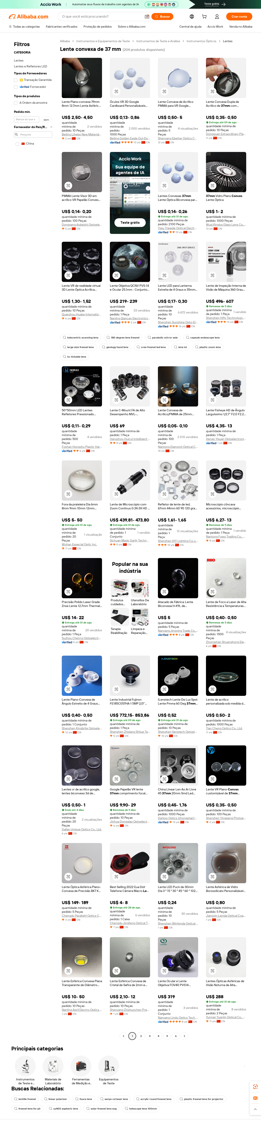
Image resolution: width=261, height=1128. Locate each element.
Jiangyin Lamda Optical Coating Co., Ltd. (226, 915)
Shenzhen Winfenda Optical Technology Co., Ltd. (178, 923)
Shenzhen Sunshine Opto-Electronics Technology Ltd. (178, 322)
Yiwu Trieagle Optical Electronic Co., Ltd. (178, 228)
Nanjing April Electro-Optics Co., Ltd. (82, 1009)
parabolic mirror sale (163, 337)
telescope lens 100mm (141, 1108)
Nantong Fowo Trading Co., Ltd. (226, 536)
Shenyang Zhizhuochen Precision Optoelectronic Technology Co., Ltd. (130, 1009)
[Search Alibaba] (101, 16)
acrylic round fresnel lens (153, 1099)
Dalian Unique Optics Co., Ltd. (82, 829)
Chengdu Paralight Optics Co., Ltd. (82, 915)
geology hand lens (115, 347)
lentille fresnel (25, 1099)
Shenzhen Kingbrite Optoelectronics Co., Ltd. (82, 728)
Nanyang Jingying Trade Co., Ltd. (178, 630)
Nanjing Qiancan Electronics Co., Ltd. (130, 318)
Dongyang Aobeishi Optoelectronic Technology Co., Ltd (82, 224)
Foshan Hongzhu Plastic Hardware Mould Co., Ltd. (82, 446)
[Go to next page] (184, 1036)
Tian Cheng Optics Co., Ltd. (224, 728)
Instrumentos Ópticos (201, 41)
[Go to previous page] (123, 1036)
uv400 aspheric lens (63, 1108)
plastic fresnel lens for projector (201, 1099)
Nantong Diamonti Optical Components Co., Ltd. (178, 446)
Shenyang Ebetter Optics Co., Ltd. (178, 138)
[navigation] (33, 539)
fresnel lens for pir (27, 1108)
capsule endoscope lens (203, 337)
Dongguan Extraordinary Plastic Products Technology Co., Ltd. (226, 134)
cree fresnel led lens (151, 347)
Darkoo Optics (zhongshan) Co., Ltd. (178, 818)
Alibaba (65, 41)
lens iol (180, 347)
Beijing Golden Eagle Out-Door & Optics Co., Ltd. (130, 138)
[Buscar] (162, 16)
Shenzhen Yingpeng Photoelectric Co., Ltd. (226, 818)
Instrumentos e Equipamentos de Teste (103, 41)
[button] (147, 16)
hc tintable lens (74, 356)
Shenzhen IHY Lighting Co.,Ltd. (178, 541)
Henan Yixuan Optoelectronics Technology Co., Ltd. (226, 439)
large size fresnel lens (78, 347)
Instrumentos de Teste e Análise (158, 41)
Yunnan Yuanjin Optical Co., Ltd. (226, 1017)
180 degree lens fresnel (123, 337)
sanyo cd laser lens (114, 1099)
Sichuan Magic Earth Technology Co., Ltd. (130, 540)
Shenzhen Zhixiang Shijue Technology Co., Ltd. (130, 731)
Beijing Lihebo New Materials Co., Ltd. (82, 134)
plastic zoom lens (208, 347)
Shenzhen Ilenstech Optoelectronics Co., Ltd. (178, 731)
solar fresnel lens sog (101, 1108)
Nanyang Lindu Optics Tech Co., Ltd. (178, 1017)
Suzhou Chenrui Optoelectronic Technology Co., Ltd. (82, 638)
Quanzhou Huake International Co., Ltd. (82, 314)
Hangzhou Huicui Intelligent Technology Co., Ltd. (130, 439)
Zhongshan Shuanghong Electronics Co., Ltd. (226, 642)
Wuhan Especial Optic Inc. (79, 544)
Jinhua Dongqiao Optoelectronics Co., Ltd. (130, 821)
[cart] (205, 17)
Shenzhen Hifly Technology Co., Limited (226, 318)
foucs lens (83, 1099)
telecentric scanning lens (80, 337)
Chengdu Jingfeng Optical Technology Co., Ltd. (130, 923)
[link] (255, 1086)
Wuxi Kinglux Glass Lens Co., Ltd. (226, 224)
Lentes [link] (228, 41)
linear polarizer (55, 1099)
